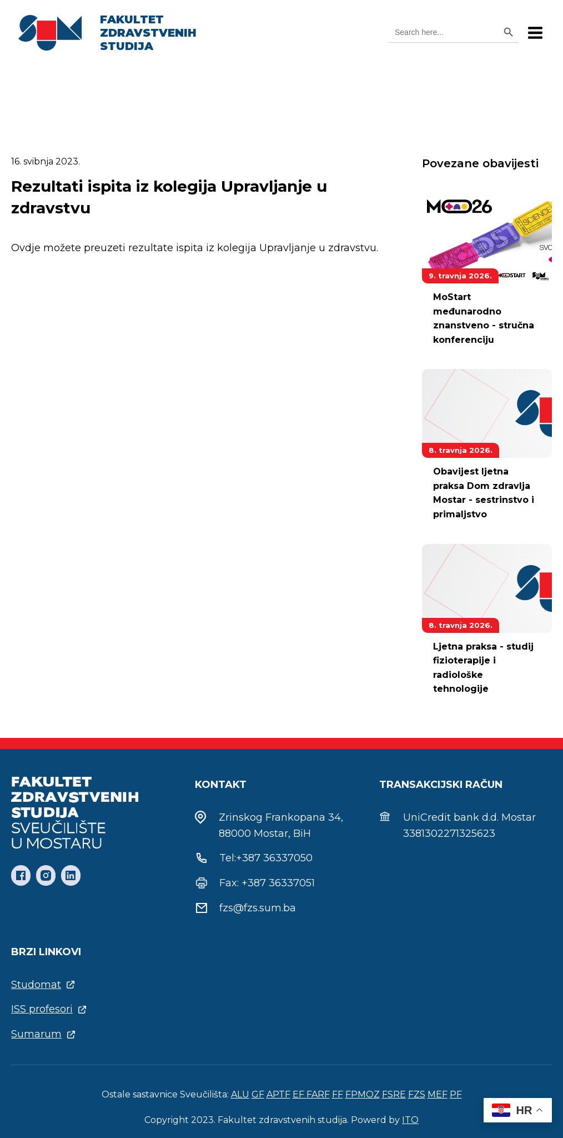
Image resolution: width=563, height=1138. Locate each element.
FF (337, 1094)
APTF (278, 1094)
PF (456, 1094)
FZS (416, 1094)
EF (299, 1094)
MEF (438, 1094)
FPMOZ (362, 1094)
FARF (318, 1094)
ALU (240, 1094)
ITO (410, 1120)
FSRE (394, 1094)
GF (258, 1094)
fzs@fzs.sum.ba (257, 908)
